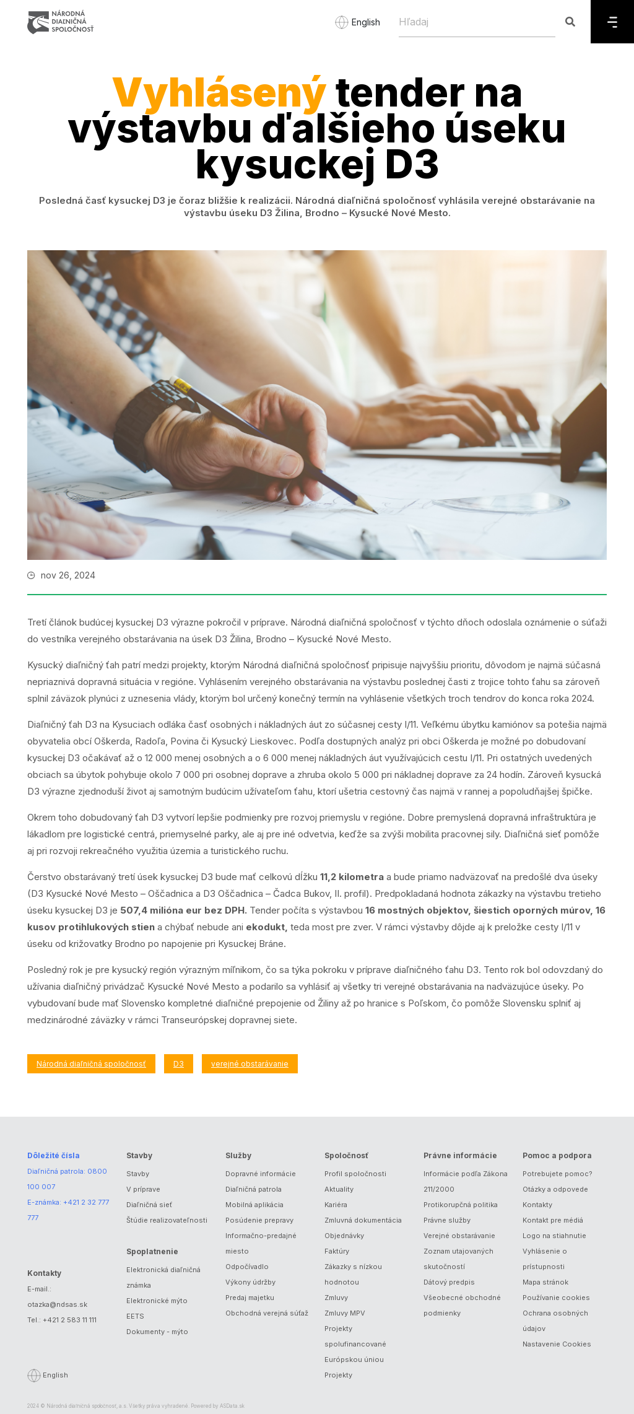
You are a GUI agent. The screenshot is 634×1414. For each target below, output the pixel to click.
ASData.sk (232, 1406)
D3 (178, 1063)
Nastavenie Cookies (557, 1344)
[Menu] (612, 21)
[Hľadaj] (477, 21)
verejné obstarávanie (250, 1063)
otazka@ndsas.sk (57, 1304)
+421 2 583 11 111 (70, 1320)
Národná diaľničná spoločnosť (91, 1063)
